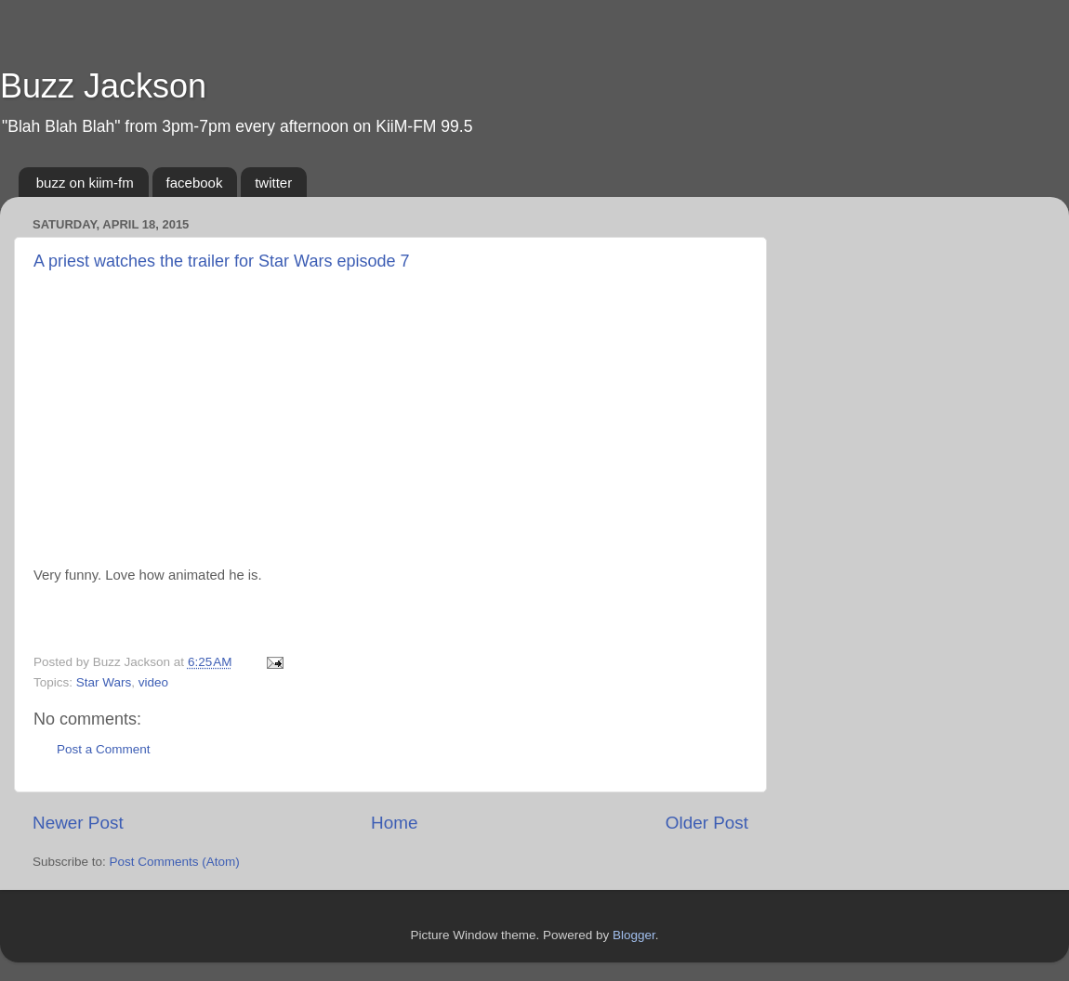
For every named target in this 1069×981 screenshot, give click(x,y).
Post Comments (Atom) (175, 862)
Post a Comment (104, 749)
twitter (273, 182)
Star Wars (104, 682)
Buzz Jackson (103, 86)
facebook (194, 182)
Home (394, 822)
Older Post (707, 822)
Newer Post (78, 822)
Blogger (634, 935)
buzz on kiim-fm (85, 182)
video (153, 682)
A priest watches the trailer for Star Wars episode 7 (221, 261)
